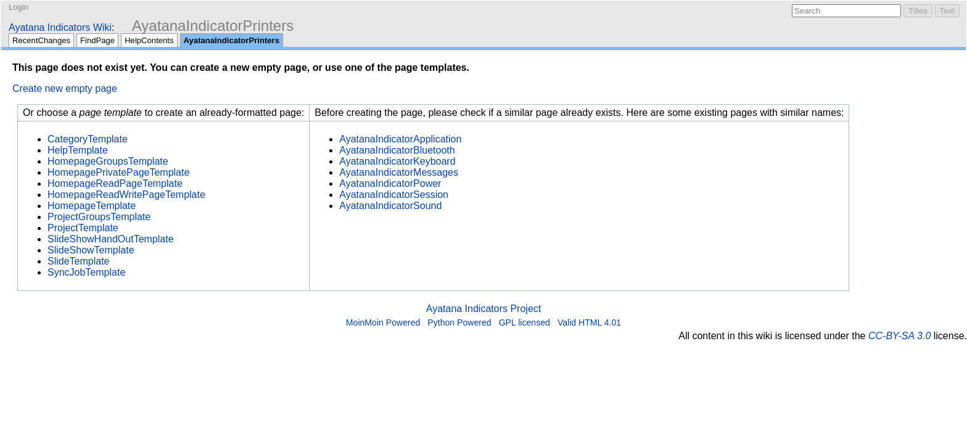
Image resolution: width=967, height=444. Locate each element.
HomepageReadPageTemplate (115, 183)
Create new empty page (64, 88)
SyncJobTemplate (86, 272)
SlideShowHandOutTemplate (110, 239)
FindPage (97, 40)
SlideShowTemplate (90, 250)
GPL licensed (524, 322)
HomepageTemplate (91, 205)
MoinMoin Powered (383, 322)
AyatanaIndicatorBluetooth (397, 150)
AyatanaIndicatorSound (390, 205)
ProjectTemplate (82, 228)
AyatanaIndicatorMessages (398, 172)
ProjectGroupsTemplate (98, 217)
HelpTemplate (77, 150)
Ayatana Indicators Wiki (60, 27)
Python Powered (459, 322)
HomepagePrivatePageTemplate (118, 172)
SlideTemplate (78, 261)
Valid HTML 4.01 (589, 322)
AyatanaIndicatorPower (390, 183)
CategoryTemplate (87, 139)
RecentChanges (41, 40)
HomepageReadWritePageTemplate (126, 194)
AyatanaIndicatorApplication (400, 139)
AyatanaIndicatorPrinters (213, 25)
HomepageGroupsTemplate (107, 161)
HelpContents (149, 40)
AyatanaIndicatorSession (393, 194)
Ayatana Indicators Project (483, 308)
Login (18, 7)
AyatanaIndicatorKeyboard (397, 161)
